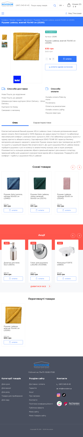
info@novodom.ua (64, 388)
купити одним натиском (61, 67)
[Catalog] (3, 13)
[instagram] (58, 395)
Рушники (37, 20)
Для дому (6, 392)
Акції (31, 392)
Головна (5, 20)
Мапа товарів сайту (37, 416)
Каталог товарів (16, 20)
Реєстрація (77, 13)
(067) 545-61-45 (22, 5)
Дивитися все (38, 286)
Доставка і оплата (37, 384)
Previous (73, 167)
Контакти (33, 400)
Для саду (5, 400)
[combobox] (62, 5)
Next (79, 167)
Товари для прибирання (12, 396)
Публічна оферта (36, 408)
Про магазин (34, 396)
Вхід (70, 13)
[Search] (55, 5)
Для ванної (28, 20)
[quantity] (50, 59)
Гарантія (33, 388)
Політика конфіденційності (41, 404)
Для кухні (6, 384)
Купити (67, 59)
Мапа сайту (34, 412)
